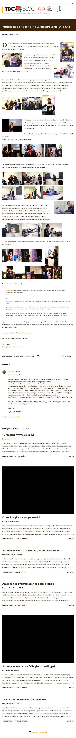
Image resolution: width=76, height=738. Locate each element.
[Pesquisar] (67, 3)
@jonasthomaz (9, 290)
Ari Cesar (11, 371)
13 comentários (21, 539)
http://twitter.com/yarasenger (12, 347)
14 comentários (21, 688)
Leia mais (70, 456)
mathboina (10, 307)
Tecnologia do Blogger (38, 732)
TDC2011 (28, 356)
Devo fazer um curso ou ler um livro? (24, 699)
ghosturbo (10, 301)
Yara (33, 356)
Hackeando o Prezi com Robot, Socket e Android (30, 550)
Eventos (16, 356)
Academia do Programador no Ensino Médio (28, 583)
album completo (26, 333)
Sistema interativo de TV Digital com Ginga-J (28, 666)
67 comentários (21, 456)
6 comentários (20, 605)
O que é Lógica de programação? (21, 517)
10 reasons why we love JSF (18, 434)
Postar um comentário (11, 417)
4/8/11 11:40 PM (14, 412)
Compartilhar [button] (66, 356)
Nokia (22, 356)
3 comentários (20, 572)
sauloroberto (12, 313)
